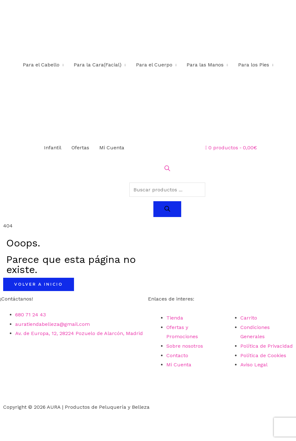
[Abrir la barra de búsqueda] (167, 169)
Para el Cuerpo (154, 65)
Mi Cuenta (111, 148)
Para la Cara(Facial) (97, 65)
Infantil (52, 148)
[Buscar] (167, 209)
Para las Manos (205, 65)
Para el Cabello (41, 65)
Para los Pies (253, 65)
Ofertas (80, 148)
